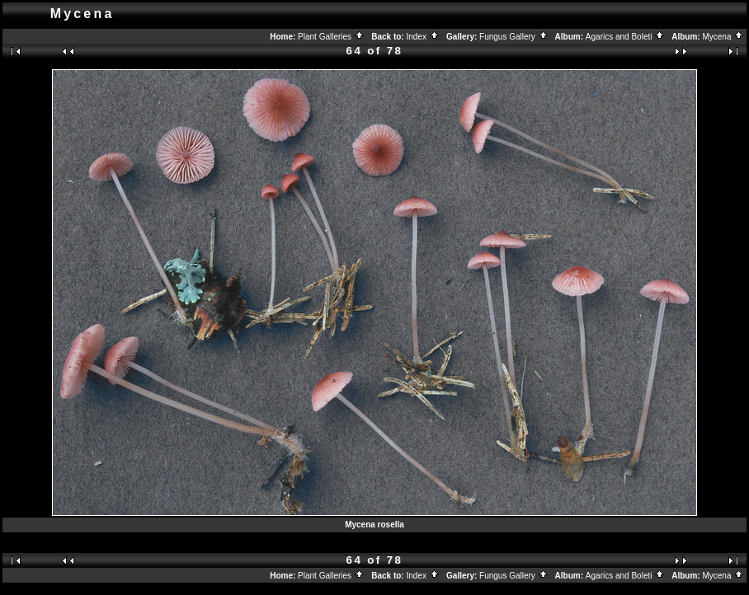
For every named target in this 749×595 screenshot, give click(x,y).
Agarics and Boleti (625, 36)
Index (422, 36)
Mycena (723, 36)
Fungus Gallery (514, 36)
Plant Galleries (331, 36)
